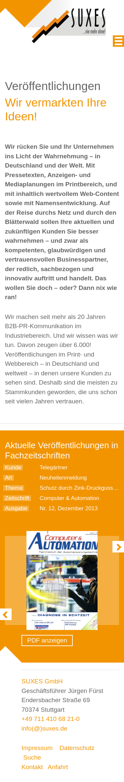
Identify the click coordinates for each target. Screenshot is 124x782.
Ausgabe (16, 508)
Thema (13, 488)
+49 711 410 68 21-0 (50, 718)
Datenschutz (77, 747)
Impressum (37, 747)
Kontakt (32, 767)
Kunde (13, 467)
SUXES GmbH (42, 681)
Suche (32, 757)
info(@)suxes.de (44, 728)
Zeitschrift (17, 498)
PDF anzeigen (47, 640)
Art (8, 478)
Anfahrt (58, 767)
